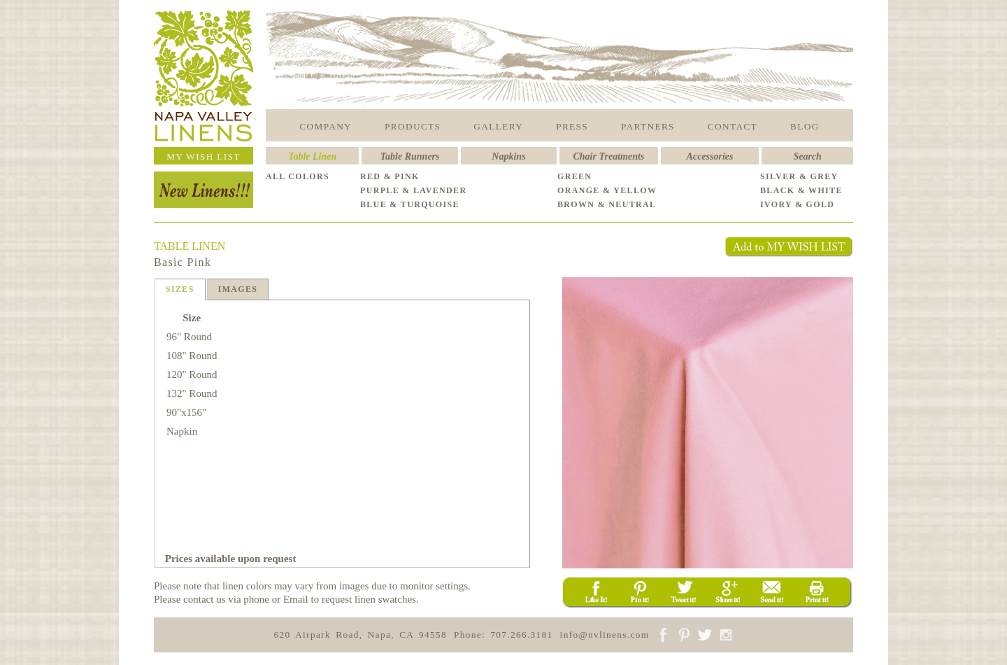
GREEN (574, 176)
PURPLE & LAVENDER (413, 190)
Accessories (710, 156)
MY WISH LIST (203, 156)
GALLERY (498, 126)
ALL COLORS (297, 176)
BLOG (805, 126)
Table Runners (410, 156)
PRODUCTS (413, 126)
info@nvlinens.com (605, 634)
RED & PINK (390, 176)
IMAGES (238, 289)
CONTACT (732, 126)
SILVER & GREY (799, 176)
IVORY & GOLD (797, 204)
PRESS (572, 126)
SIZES (180, 289)
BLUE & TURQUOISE (409, 204)
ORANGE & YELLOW (607, 190)
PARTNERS (648, 126)
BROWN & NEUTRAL (606, 204)
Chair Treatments (609, 156)
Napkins (508, 156)
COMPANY (325, 126)
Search (807, 156)
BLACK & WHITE (801, 190)
